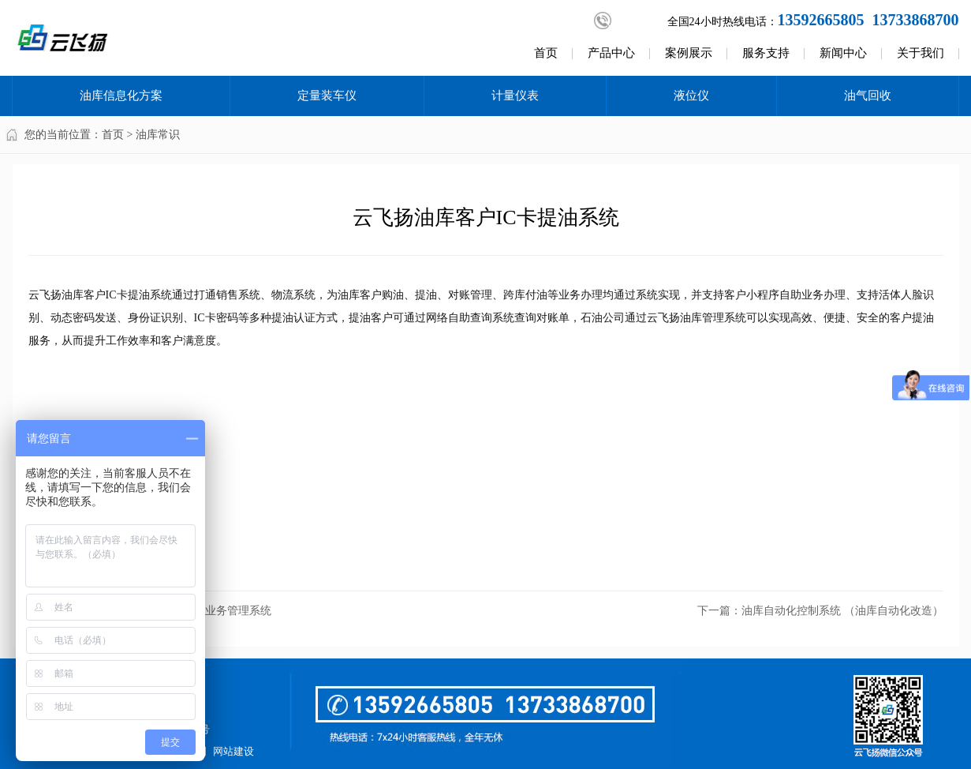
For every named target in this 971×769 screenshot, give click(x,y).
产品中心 (611, 53)
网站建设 (233, 751)
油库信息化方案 (121, 95)
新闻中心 (843, 53)
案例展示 (688, 53)
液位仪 (691, 95)
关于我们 (920, 53)
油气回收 (867, 95)
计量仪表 (515, 95)
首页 (546, 53)
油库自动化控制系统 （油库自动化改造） (842, 611)
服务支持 (766, 53)
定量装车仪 (327, 95)
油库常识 (158, 135)
